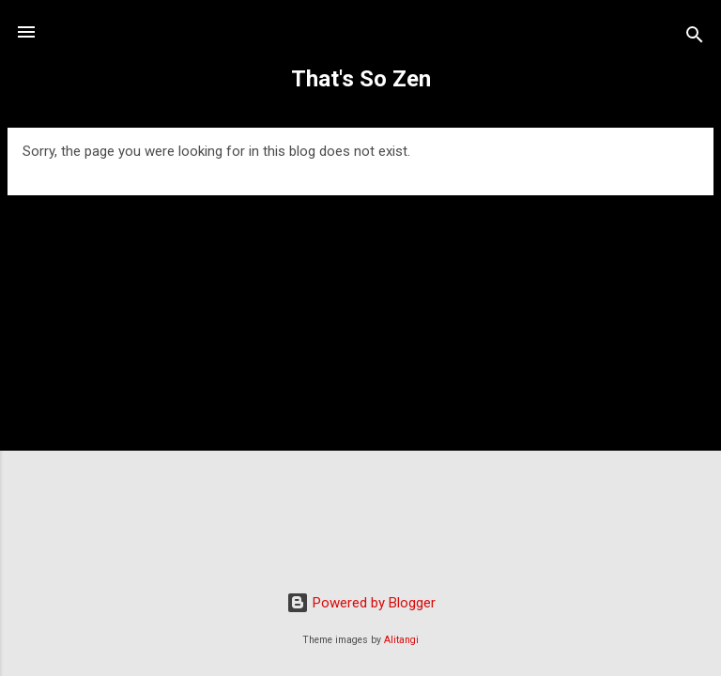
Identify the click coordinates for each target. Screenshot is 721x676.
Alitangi (401, 640)
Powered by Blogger (361, 602)
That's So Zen (361, 79)
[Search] (694, 38)
